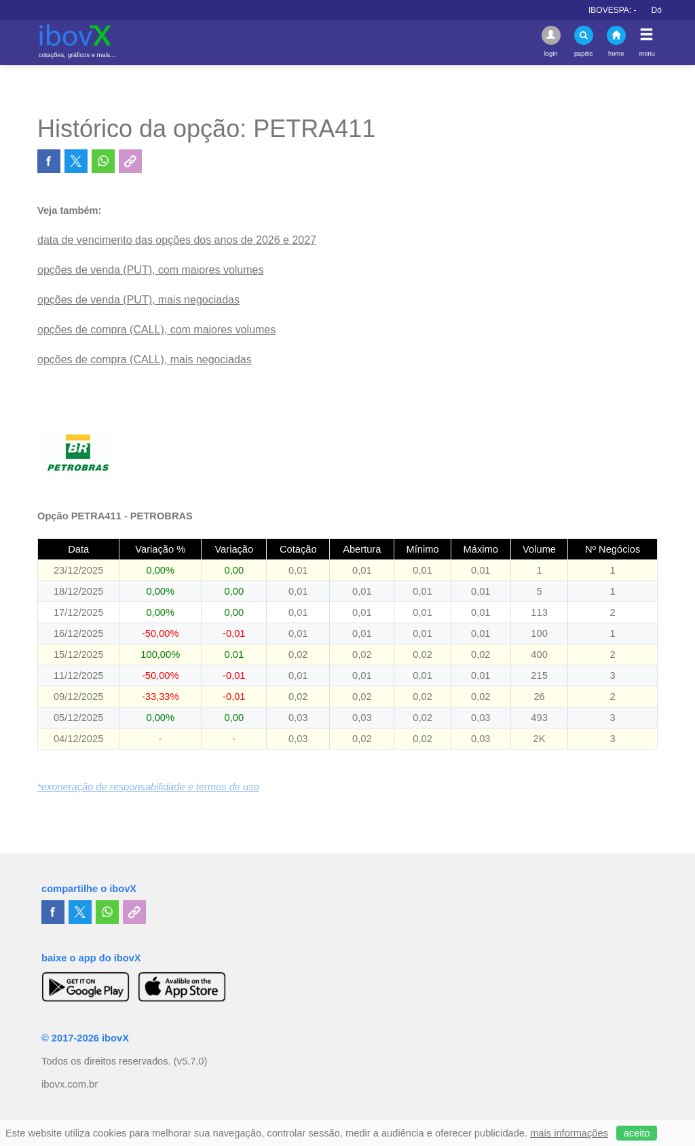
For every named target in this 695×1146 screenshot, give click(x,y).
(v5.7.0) (191, 1061)
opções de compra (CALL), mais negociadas (144, 359)
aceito (637, 1133)
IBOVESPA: (623, 10)
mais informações (569, 1133)
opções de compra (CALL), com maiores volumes (156, 329)
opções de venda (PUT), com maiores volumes (150, 270)
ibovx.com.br (69, 1084)
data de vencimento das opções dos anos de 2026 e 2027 (176, 240)
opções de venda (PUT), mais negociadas (138, 300)
